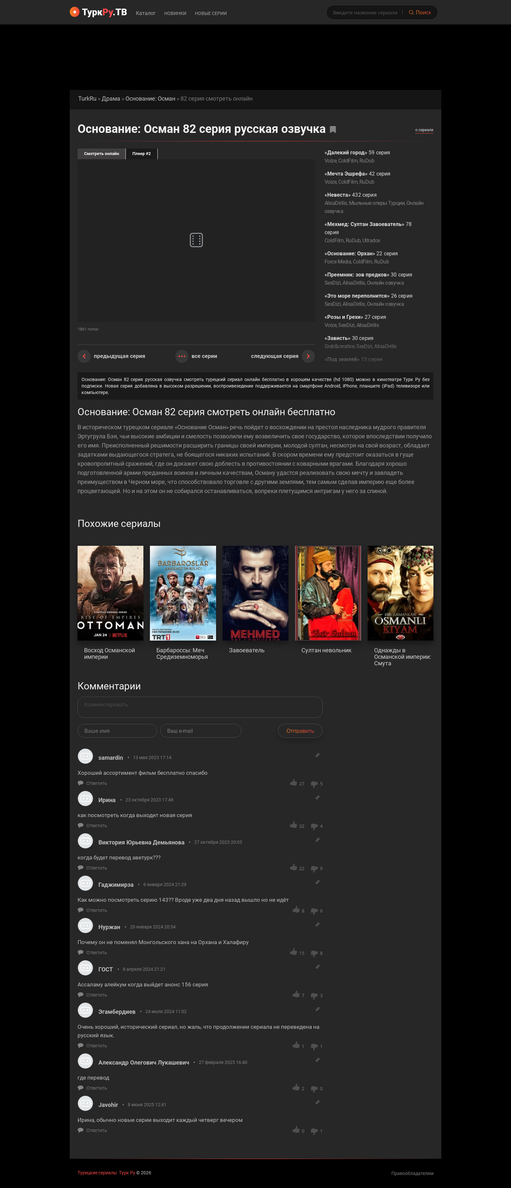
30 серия (374, 279)
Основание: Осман (150, 98)
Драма (111, 98)
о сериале (424, 130)
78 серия (374, 233)
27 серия (374, 321)
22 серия (374, 258)
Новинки (175, 13)
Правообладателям (412, 1173)
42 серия (374, 178)
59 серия (374, 157)
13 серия (374, 364)
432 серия (374, 203)
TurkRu (87, 98)
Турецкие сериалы (97, 1172)
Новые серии (211, 13)
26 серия (374, 300)
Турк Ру (127, 1172)
